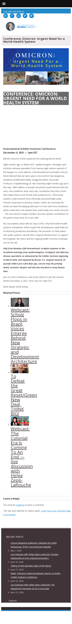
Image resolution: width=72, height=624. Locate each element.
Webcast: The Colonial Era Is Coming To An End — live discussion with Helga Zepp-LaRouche (22, 457)
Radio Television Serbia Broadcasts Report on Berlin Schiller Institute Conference (35, 575)
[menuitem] (13, 601)
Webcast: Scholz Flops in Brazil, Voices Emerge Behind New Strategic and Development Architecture (25, 335)
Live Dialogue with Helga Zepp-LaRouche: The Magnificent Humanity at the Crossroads (33, 586)
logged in (20, 505)
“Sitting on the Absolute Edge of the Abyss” (31, 565)
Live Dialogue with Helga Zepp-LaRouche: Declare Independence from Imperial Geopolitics (34, 556)
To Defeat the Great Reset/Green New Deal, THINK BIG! (24, 395)
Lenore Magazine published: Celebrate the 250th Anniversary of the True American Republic (34, 545)
